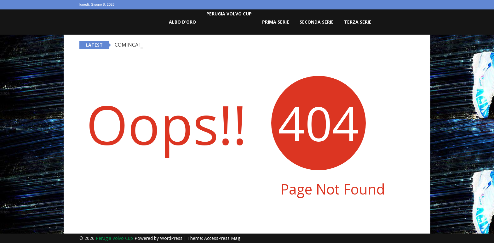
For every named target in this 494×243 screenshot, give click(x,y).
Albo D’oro (182, 22)
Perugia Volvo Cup (229, 14)
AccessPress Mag (222, 238)
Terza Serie (357, 22)
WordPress (172, 238)
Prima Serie (275, 22)
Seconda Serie (317, 22)
